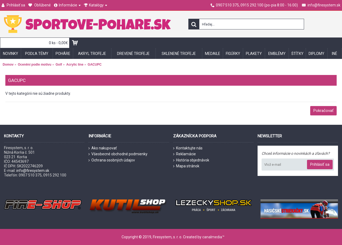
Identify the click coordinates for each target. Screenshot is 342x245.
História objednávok (191, 160)
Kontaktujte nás (188, 148)
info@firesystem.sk (32, 170)
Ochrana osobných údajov (111, 160)
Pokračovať (323, 110)
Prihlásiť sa (319, 164)
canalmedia (212, 237)
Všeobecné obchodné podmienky (117, 154)
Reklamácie (184, 154)
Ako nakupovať (102, 148)
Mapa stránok (186, 166)
